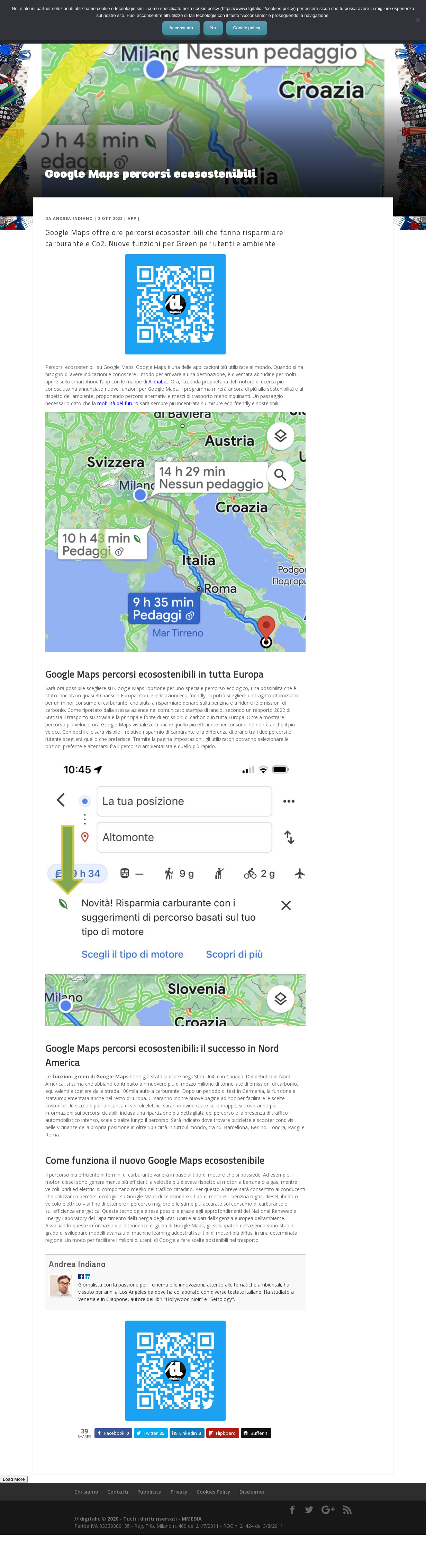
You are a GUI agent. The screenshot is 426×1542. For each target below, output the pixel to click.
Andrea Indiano (73, 218)
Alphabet (158, 381)
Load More (14, 1479)
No (213, 28)
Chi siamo (86, 1491)
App (132, 218)
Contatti (117, 1491)
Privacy (179, 1491)
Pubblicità (149, 1491)
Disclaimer (252, 1491)
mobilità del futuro (117, 403)
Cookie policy (246, 28)
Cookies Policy (213, 1491)
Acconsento (181, 28)
